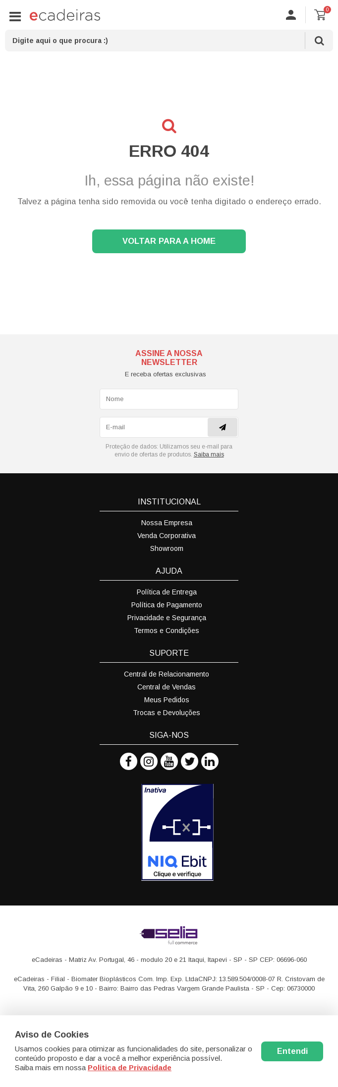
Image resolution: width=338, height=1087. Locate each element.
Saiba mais (209, 454)
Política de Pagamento (166, 605)
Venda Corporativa (166, 536)
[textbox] (169, 40)
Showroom (166, 548)
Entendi (292, 1051)
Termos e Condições (166, 630)
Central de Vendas (166, 687)
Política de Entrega (167, 592)
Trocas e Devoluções (166, 713)
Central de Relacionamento (166, 674)
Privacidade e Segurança (166, 618)
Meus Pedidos (166, 700)
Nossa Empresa (166, 523)
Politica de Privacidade (129, 1067)
